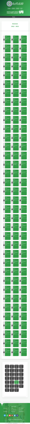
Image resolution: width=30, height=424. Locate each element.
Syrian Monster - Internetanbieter (12, 423)
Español (17, 8)
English (9, 8)
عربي (21, 8)
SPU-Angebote (21, 408)
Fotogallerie (5, 411)
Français (13, 8)
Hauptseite (5, 408)
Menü (13, 17)
